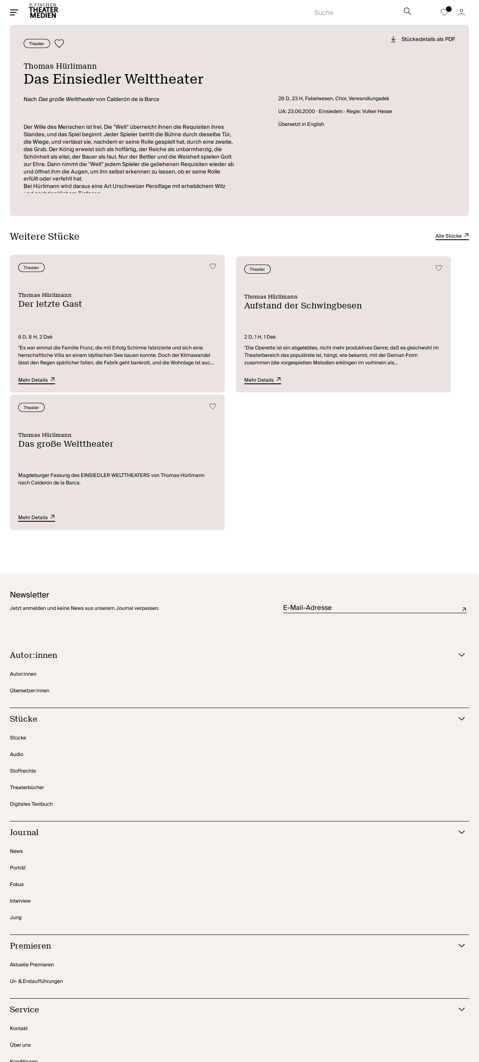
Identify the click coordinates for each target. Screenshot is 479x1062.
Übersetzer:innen (29, 551)
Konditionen (24, 922)
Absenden (464, 470)
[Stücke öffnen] (229, 579)
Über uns (20, 905)
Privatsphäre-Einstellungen (41, 1018)
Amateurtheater (28, 955)
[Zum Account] (461, 12)
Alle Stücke (452, 236)
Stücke (18, 598)
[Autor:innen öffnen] (229, 516)
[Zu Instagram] (413, 1019)
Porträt (18, 728)
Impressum (134, 1018)
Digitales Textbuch (31, 664)
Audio (16, 615)
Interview (20, 761)
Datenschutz (97, 1018)
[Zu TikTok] (433, 1019)
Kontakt (19, 889)
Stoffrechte (23, 631)
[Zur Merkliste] (444, 12)
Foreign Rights (26, 972)
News (16, 712)
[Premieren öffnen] (229, 806)
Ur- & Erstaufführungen (36, 842)
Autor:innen (23, 534)
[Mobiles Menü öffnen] (14, 12)
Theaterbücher (27, 648)
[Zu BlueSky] (456, 1019)
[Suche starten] (352, 10)
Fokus (17, 745)
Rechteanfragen (28, 938)
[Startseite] (43, 12)
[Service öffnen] (229, 870)
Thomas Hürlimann (64, 66)
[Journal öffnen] (229, 693)
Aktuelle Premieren (32, 825)
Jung (16, 778)
